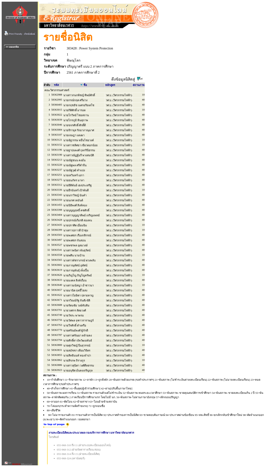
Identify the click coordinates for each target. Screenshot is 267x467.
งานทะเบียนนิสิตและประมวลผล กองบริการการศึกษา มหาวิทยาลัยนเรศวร (91, 432)
